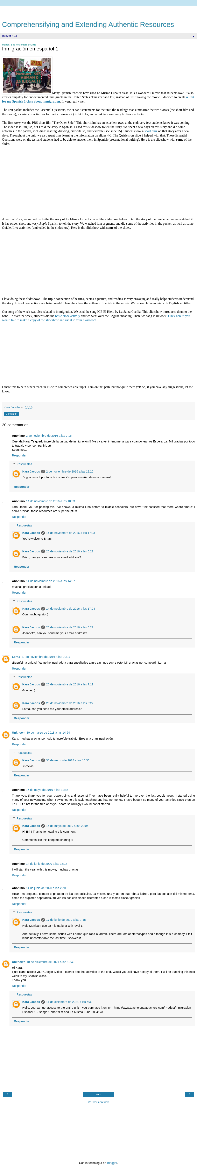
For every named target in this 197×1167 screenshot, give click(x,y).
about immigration (46, 101)
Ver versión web (98, 1102)
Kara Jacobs (31, 471)
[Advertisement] (99, 11)
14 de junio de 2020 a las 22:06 (46, 888)
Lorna (16, 656)
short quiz (151, 131)
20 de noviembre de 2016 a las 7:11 (69, 684)
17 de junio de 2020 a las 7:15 (66, 919)
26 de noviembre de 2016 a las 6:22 (69, 551)
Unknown (18, 732)
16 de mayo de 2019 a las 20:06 (67, 825)
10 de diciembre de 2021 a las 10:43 (51, 962)
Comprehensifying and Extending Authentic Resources (88, 24)
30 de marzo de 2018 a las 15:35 (67, 760)
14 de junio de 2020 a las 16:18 (46, 863)
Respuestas (24, 464)
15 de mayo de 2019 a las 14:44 (47, 789)
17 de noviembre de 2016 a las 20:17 (45, 656)
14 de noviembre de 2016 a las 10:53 (50, 501)
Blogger (112, 1163)
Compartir (11, 413)
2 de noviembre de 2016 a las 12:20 (69, 471)
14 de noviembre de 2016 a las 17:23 (70, 532)
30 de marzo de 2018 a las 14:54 (48, 732)
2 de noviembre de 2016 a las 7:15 (49, 435)
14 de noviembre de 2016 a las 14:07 (50, 581)
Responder (19, 455)
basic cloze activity (68, 316)
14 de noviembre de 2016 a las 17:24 (70, 608)
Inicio (98, 1094)
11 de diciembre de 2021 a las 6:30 (69, 1002)
